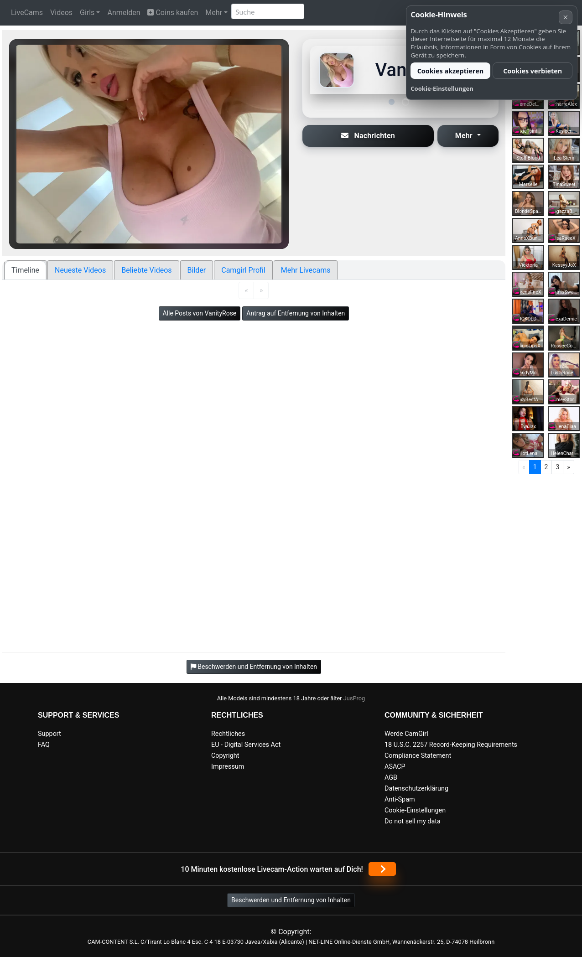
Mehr (213, 12)
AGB (391, 777)
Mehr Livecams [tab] (306, 270)
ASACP (395, 767)
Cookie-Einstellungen (415, 810)
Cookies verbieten (532, 71)
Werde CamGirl (406, 734)
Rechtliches (228, 734)
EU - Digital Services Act (246, 745)
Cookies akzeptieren (450, 71)
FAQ (44, 745)
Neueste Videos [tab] (80, 270)
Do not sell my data (413, 821)
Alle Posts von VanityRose (200, 313)
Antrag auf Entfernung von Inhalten (295, 313)
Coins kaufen (172, 12)
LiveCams (27, 12)
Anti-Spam (400, 799)
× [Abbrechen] (565, 17)
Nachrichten (368, 135)
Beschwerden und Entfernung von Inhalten (291, 900)
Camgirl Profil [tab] (243, 270)
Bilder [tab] (196, 270)
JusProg (354, 698)
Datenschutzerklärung (416, 788)
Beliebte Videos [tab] (146, 270)
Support (49, 734)
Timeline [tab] (25, 270)
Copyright (225, 756)
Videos (61, 12)
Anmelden (123, 12)
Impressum (227, 767)
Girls (87, 12)
